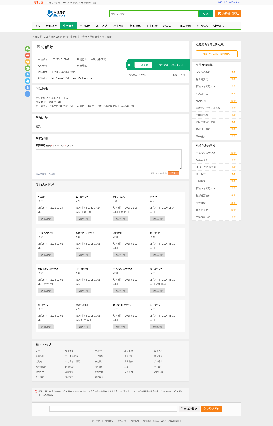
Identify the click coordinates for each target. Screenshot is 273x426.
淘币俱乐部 (234, 2)
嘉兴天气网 (156, 268)
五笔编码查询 (203, 72)
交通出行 (99, 351)
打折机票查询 (45, 232)
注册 (220, 2)
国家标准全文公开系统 (208, 107)
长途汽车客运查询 (85, 232)
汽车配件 (158, 366)
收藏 (175, 75)
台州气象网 (82, 304)
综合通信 (158, 356)
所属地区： (83, 65)
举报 (183, 75)
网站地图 (134, 421)
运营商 (39, 361)
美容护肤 (69, 377)
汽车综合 (69, 366)
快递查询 (99, 356)
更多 (27, 94)
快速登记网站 (71, 2)
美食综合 (158, 361)
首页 (38, 25)
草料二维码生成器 (205, 122)
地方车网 (40, 372)
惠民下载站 (119, 196)
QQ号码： (44, 65)
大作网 (153, 196)
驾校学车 (69, 372)
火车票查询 (82, 268)
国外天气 (155, 304)
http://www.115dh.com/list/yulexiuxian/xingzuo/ (76, 78)
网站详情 (46, 218)
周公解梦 (107, 36)
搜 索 (205, 14)
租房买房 (99, 361)
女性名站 (40, 377)
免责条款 (147, 421)
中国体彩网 (202, 115)
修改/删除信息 (90, 2)
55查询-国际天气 (122, 304)
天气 (38, 351)
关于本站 (96, 421)
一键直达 (143, 64)
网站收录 (109, 421)
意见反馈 (122, 421)
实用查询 (69, 351)
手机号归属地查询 (122, 268)
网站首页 (38, 2)
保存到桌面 (54, 2)
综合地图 (99, 372)
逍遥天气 (43, 304)
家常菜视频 (41, 366)
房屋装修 (128, 361)
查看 (233, 72)
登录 (226, 2)
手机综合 (128, 356)
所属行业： (83, 59)
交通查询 (128, 372)
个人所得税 (202, 93)
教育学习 (158, 351)
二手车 (127, 366)
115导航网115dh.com (56, 36)
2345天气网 (82, 196)
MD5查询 (201, 100)
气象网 (42, 196)
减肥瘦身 (99, 377)
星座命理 (94, 36)
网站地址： (44, 78)
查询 (84, 36)
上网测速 (118, 232)
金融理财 (40, 356)
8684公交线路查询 (48, 268)
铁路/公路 (158, 372)
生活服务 (75, 36)
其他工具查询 (71, 356)
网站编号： (44, 59)
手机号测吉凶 (203, 217)
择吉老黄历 (202, 79)
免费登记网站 (230, 13)
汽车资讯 (99, 366)
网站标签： (44, 71)
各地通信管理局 (72, 361)
